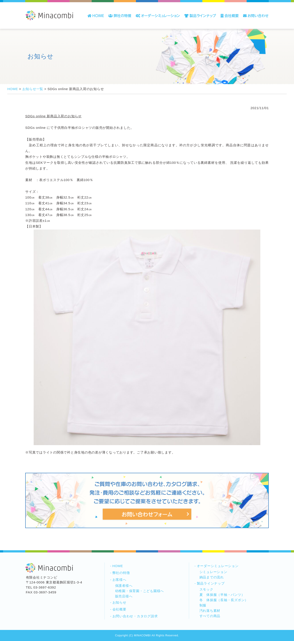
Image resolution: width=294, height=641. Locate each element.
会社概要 (119, 609)
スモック (206, 589)
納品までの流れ (211, 577)
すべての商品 (209, 616)
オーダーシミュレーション (218, 566)
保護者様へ (124, 585)
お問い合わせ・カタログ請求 (135, 616)
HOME (117, 566)
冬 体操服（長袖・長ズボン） (223, 600)
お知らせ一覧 (32, 89)
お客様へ (119, 579)
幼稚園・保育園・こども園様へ (139, 591)
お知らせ (119, 602)
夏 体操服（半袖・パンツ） (222, 595)
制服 (203, 605)
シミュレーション (213, 572)
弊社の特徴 (121, 573)
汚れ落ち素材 (209, 610)
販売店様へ (124, 596)
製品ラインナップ (211, 583)
